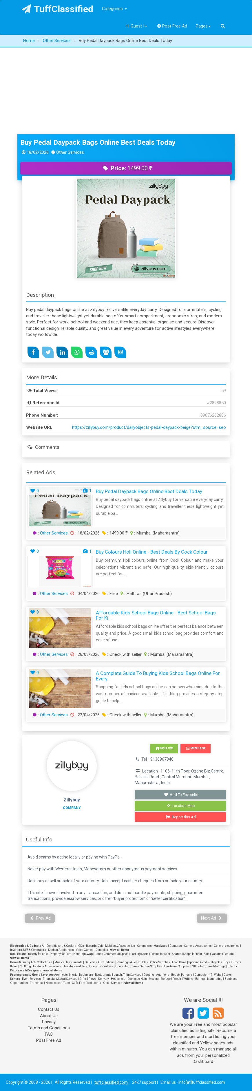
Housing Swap (83, 953)
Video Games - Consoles (92, 949)
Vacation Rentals (222, 953)
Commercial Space (116, 953)
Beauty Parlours (182, 974)
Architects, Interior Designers (73, 974)
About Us (49, 1015)
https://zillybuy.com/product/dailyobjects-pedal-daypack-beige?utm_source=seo (149, 427)
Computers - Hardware (152, 945)
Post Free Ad (172, 26)
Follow (164, 748)
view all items (119, 949)
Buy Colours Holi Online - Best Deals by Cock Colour (152, 552)
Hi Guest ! (136, 26)
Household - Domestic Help (129, 978)
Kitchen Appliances (61, 949)
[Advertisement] (126, 90)
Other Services (54, 533)
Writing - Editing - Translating (202, 978)
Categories (114, 8)
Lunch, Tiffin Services (127, 974)
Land (98, 953)
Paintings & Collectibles (132, 962)
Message (196, 748)
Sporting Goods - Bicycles (205, 962)
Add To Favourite (181, 794)
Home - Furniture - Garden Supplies (138, 966)
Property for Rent (60, 953)
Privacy (49, 1021)
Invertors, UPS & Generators (28, 949)
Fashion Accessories (47, 966)
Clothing (25, 966)
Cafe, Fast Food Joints (86, 982)
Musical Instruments (68, 962)
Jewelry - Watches (75, 966)
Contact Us (48, 1009)
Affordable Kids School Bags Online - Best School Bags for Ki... (156, 615)
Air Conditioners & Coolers (59, 945)
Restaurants (103, 974)
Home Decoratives (101, 966)
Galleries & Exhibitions (100, 962)
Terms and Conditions (49, 1027)
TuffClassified (57, 8)
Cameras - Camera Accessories (190, 945)
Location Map (181, 805)
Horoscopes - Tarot (57, 982)
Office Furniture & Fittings (209, 966)
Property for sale (37, 953)
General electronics (227, 945)
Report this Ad (181, 817)
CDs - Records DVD (90, 945)
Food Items (179, 962)
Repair (177, 978)
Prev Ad (40, 918)
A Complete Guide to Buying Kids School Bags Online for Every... (158, 676)
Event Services (31, 978)
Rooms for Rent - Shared (166, 953)
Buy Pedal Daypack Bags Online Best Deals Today (98, 142)
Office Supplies (160, 962)
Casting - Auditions (156, 974)
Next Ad (211, 918)
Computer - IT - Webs (208, 974)
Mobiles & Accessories (120, 945)
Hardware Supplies (177, 966)
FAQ (49, 1034)
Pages (203, 26)
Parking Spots (139, 953)
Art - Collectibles (41, 962)
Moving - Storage (160, 978)
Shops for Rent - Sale (196, 953)
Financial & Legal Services (60, 978)
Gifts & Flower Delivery (94, 978)
